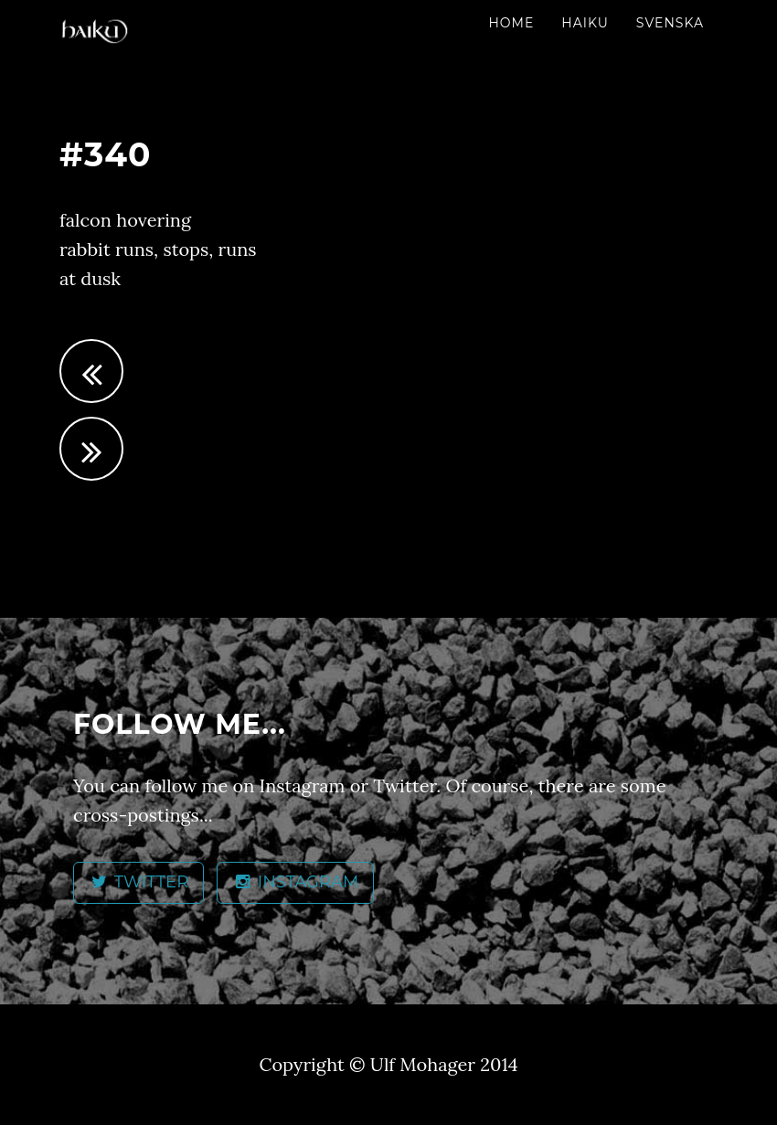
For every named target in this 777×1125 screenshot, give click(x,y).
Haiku (585, 23)
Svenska (670, 23)
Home (511, 23)
